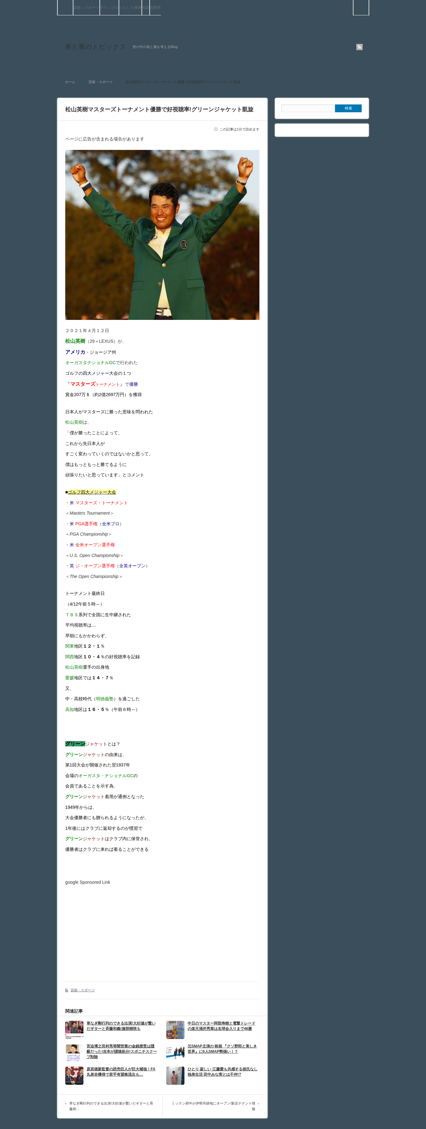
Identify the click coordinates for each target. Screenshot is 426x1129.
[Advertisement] (118, 929)
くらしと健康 (130, 7)
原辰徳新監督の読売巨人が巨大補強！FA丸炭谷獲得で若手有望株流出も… (121, 1072)
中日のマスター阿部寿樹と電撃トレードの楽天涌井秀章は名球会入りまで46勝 (221, 1026)
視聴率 (155, 7)
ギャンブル (109, 7)
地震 (145, 7)
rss (359, 47)
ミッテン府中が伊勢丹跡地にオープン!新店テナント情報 (213, 1106)
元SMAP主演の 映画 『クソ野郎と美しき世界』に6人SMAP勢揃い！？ (222, 1049)
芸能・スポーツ (86, 7)
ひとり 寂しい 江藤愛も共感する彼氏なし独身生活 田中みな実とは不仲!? (223, 1072)
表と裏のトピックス (95, 46)
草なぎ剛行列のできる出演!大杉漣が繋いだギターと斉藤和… (111, 1106)
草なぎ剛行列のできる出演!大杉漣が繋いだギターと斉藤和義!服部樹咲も (121, 1026)
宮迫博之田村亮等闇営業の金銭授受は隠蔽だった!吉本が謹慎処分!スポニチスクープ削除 (122, 1051)
